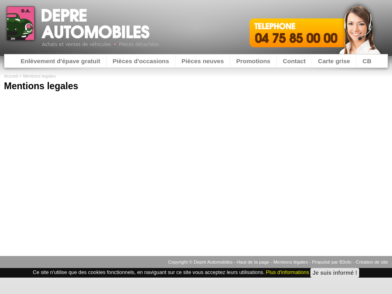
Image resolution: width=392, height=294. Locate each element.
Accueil (11, 76)
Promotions (253, 61)
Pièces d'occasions (141, 61)
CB (366, 61)
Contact (294, 61)
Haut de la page (253, 262)
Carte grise (334, 61)
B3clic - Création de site (363, 262)
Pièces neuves (203, 61)
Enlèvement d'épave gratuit (60, 61)
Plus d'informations (287, 273)
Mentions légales (290, 262)
